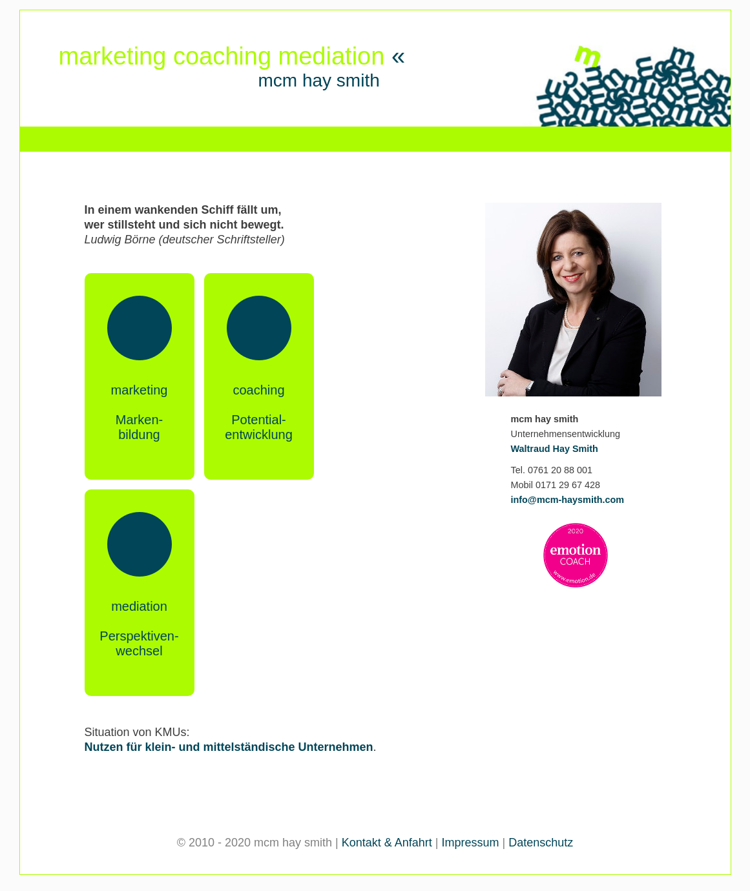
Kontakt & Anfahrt (387, 842)
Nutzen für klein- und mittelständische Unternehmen (229, 747)
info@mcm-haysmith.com (568, 500)
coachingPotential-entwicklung (259, 412)
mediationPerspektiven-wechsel (138, 628)
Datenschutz (540, 842)
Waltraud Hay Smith (554, 449)
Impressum (470, 842)
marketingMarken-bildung (139, 412)
